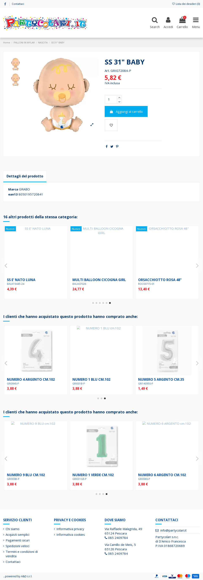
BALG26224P (80, 284)
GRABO (24, 189)
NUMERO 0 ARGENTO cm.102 (31, 379)
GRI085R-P (144, 479)
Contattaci (18, 4)
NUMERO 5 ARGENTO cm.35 (30, 475)
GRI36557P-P (80, 479)
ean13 (13, 194)
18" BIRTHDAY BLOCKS (91, 475)
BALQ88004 (14, 284)
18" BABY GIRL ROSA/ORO (28, 279)
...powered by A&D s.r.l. (17, 576)
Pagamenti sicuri (17, 540)
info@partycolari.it (173, 530)
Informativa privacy (70, 529)
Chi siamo (12, 529)
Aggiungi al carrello (126, 111)
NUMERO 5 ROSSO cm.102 (159, 475)
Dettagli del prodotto (25, 176)
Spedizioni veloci (17, 546)
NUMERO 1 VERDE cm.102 (158, 379)
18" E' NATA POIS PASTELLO (161, 279)
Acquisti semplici (17, 534)
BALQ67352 (145, 284)
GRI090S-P (13, 383)
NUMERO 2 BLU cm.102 (91, 379)
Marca (13, 189)
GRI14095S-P (14, 479)
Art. (107, 70)
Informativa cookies (70, 534)
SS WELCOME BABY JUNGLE (94, 279)
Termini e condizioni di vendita (22, 553)
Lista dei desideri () (186, 4)
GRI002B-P (78, 383)
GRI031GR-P (145, 383)
